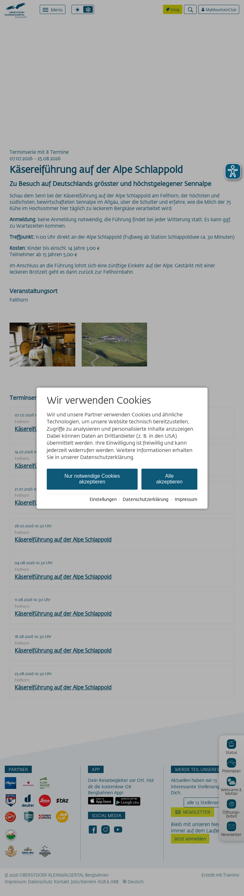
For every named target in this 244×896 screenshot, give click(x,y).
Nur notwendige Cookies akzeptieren (92, 478)
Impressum (186, 500)
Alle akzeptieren (169, 478)
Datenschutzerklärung (145, 500)
